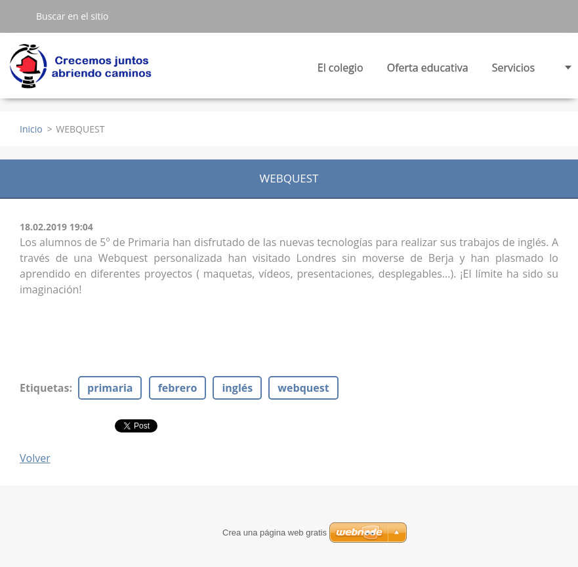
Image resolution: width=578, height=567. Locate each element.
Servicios (513, 71)
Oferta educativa (428, 71)
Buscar (18, 16)
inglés (237, 388)
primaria (110, 388)
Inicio (31, 129)
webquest (303, 388)
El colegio (340, 71)
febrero (177, 388)
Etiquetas (44, 388)
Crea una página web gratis (274, 532)
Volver (35, 458)
